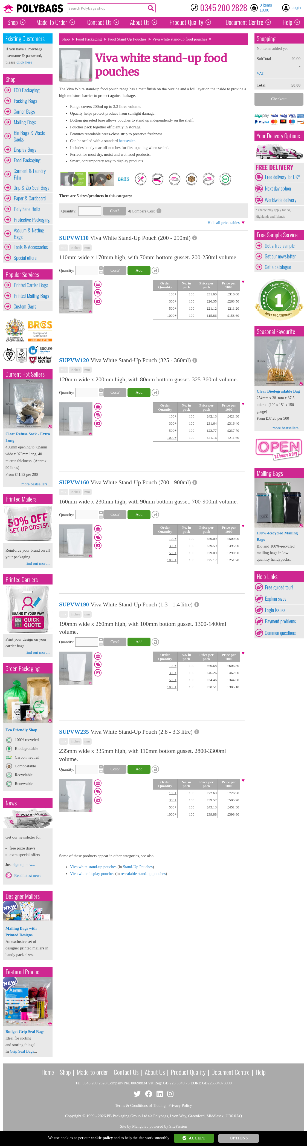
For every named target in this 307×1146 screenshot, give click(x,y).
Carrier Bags (24, 111)
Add (138, 270)
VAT (260, 73)
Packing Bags (25, 100)
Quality (186, 22)
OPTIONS (239, 1138)
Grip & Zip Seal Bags (32, 187)
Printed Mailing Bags (31, 295)
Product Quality (188, 1072)
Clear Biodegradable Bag (278, 391)
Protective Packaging (32, 219)
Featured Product (23, 972)
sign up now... (24, 864)
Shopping (266, 38)
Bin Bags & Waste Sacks (29, 136)
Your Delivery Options (278, 135)
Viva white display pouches (92, 873)
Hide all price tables (223, 222)
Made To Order (51, 22)
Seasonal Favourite (276, 331)
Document (244, 22)
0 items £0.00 (266, 7)
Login (296, 7)
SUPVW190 (74, 604)
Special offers (25, 257)
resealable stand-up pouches (143, 873)
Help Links (267, 576)
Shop (12, 22)
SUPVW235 (74, 732)
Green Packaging (22, 668)
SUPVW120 (74, 360)
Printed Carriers (21, 579)
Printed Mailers (20, 499)
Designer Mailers (22, 896)
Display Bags (25, 149)
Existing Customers (25, 38)
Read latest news (27, 875)
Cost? (114, 211)
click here (24, 62)
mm (87, 248)
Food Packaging (27, 160)
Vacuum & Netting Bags (29, 233)
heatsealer (127, 141)
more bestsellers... (35, 484)
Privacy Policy (180, 1105)
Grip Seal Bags (22, 1051)
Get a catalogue (278, 267)
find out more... (37, 563)
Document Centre (230, 1072)
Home (47, 1072)
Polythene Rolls (27, 209)
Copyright (73, 1116)
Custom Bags (25, 306)
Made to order (92, 1072)
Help (287, 22)
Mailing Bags (25, 122)
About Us (139, 22)
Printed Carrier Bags (31, 285)
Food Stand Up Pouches (127, 39)
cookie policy (102, 1138)
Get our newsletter (280, 256)
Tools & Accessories (31, 247)
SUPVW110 (74, 238)
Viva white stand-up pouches (93, 867)
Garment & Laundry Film (30, 174)
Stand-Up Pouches (138, 867)
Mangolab (140, 1126)
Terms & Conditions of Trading (140, 1105)
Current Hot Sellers (25, 374)
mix (63, 248)
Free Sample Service (277, 235)
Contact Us (99, 22)
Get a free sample (280, 245)
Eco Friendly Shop (21, 730)
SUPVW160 (74, 482)
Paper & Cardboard (30, 198)
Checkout (278, 99)
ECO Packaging (27, 90)
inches (75, 248)
